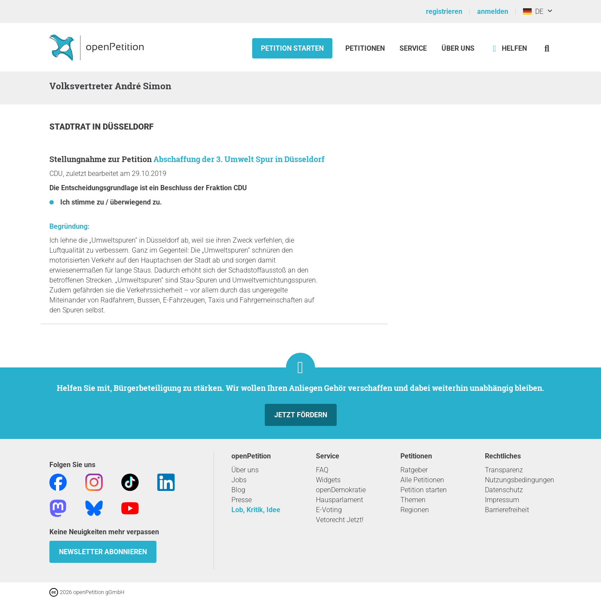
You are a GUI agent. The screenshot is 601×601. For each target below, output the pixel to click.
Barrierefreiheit (507, 510)
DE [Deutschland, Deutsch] (533, 11)
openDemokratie (341, 490)
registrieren (444, 11)
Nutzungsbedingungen (519, 480)
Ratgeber (414, 470)
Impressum (502, 500)
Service (413, 48)
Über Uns (458, 48)
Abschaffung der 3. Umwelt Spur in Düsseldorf (239, 159)
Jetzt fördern (300, 415)
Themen (413, 500)
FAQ (322, 470)
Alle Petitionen (422, 480)
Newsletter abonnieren (103, 552)
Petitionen (366, 48)
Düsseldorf (128, 127)
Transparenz (504, 470)
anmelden (492, 11)
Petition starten (292, 48)
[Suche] (547, 48)
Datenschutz (504, 490)
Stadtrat (70, 127)
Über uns (245, 470)
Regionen (414, 510)
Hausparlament (339, 500)
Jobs (239, 480)
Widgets (328, 480)
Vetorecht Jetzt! (340, 520)
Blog (238, 490)
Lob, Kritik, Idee (255, 510)
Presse (241, 500)
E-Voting (329, 510)
